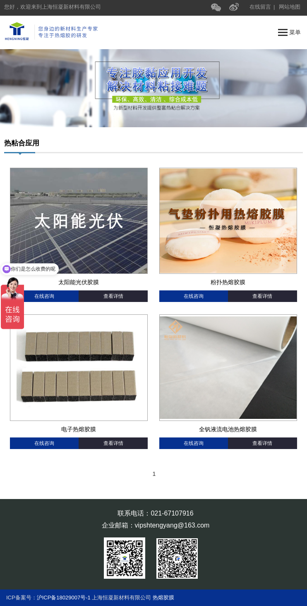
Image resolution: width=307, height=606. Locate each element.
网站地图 (289, 7)
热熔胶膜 (163, 597)
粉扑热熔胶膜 (228, 282)
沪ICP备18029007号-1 (64, 597)
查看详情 (113, 296)
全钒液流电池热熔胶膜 (228, 429)
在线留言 (260, 7)
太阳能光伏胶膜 (78, 282)
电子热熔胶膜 (78, 429)
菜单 (289, 32)
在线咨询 (44, 296)
